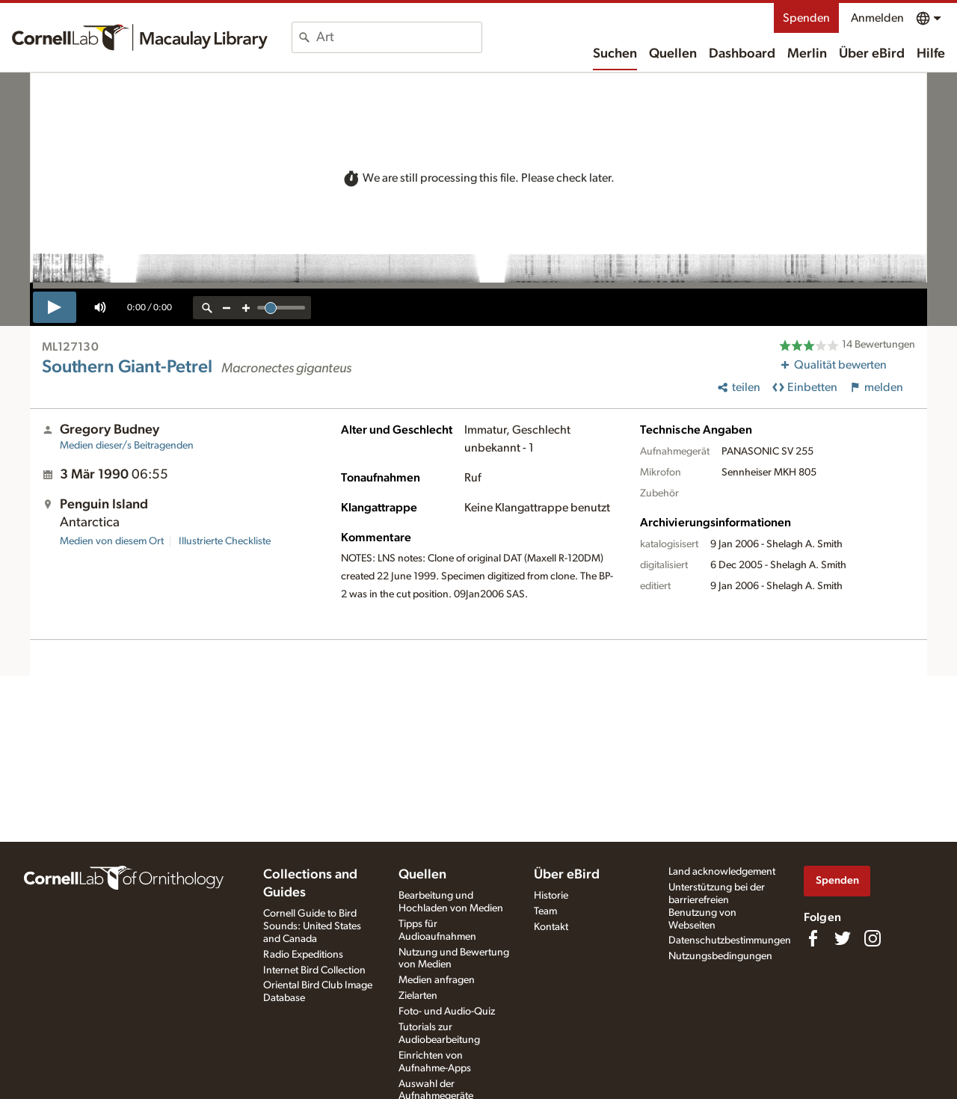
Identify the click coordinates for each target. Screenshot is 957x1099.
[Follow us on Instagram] (872, 938)
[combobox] (398, 37)
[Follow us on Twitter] (843, 938)
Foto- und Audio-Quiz (447, 1011)
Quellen (673, 54)
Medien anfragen (437, 980)
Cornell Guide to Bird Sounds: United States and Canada (312, 926)
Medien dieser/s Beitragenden (127, 445)
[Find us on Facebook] (813, 938)
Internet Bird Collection (314, 970)
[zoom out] (226, 307)
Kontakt (551, 927)
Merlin (807, 54)
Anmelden (877, 18)
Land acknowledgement (721, 871)
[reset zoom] (207, 307)
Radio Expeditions (303, 954)
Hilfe (931, 54)
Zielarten (418, 996)
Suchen (615, 54)
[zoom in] (246, 307)
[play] (54, 307)
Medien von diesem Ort (112, 541)
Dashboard (742, 54)
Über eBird (872, 54)
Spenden (806, 18)
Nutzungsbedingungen (720, 956)
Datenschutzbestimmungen (729, 940)
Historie (551, 895)
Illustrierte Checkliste (225, 541)
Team (545, 911)
